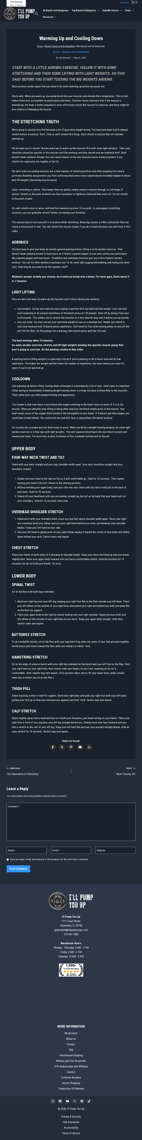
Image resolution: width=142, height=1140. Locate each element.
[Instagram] (53, 1101)
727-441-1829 (71, 934)
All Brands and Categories (55, 10)
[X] (74, 1101)
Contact (71, 1044)
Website (101, 850)
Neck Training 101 (105, 771)
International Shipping (71, 1055)
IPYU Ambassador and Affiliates (71, 1066)
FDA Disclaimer (71, 1122)
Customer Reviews (71, 1077)
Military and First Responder (71, 1060)
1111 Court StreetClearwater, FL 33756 (71, 921)
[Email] (71, 850)
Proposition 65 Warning (71, 1088)
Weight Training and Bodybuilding (71, 52)
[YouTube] (67, 1101)
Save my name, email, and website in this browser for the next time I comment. (49, 859)
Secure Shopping (71, 1083)
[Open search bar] (36, 13)
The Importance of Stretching (37, 771)
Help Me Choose (112, 10)
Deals (129, 10)
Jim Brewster (65, 57)
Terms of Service (71, 1133)
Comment (14, 806)
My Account (125, 2)
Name (12, 850)
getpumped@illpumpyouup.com (71, 929)
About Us (71, 1038)
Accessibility (71, 1127)
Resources (50, 17)
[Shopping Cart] (134, 2)
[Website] (115, 850)
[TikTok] (89, 1101)
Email (56, 850)
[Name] (27, 850)
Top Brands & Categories (85, 10)
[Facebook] (60, 1101)
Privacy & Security (71, 1116)
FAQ (71, 1049)
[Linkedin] (82, 1101)
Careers (71, 1072)
